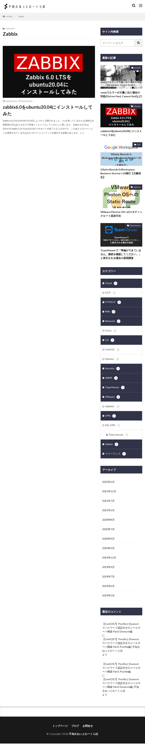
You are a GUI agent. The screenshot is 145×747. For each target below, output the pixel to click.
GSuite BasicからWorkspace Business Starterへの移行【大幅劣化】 (120, 173)
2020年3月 (108, 551)
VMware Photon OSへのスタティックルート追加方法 (121, 213)
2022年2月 (108, 485)
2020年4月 (108, 542)
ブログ (75, 729)
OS (109, 341)
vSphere (137, 187)
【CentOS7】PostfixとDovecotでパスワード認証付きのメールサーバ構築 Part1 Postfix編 (121, 671)
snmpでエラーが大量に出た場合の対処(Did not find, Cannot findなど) (121, 94)
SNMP (111, 380)
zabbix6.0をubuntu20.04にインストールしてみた (48, 110)
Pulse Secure (119, 438)
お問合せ (88, 729)
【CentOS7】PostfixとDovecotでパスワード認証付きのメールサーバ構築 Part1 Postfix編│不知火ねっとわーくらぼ (121, 648)
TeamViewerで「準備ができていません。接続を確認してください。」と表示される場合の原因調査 (120, 254)
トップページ (60, 729)
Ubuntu (137, 106)
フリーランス (115, 457)
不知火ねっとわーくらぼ (83, 737)
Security (112, 370)
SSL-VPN (113, 428)
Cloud (111, 283)
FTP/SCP (113, 303)
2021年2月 (108, 513)
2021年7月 (108, 504)
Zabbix (21, 16)
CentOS (137, 68)
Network (113, 322)
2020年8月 (108, 523)
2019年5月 (108, 599)
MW (110, 312)
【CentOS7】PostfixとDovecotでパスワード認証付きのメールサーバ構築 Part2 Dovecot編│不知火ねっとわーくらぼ (121, 688)
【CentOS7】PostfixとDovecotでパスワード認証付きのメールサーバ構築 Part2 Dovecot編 (121, 631)
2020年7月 (108, 532)
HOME (9, 16)
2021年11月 (109, 494)
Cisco (111, 332)
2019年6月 (108, 589)
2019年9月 (108, 570)
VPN (110, 418)
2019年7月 (108, 580)
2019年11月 (109, 561)
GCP (138, 144)
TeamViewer (135, 225)
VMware (112, 399)
